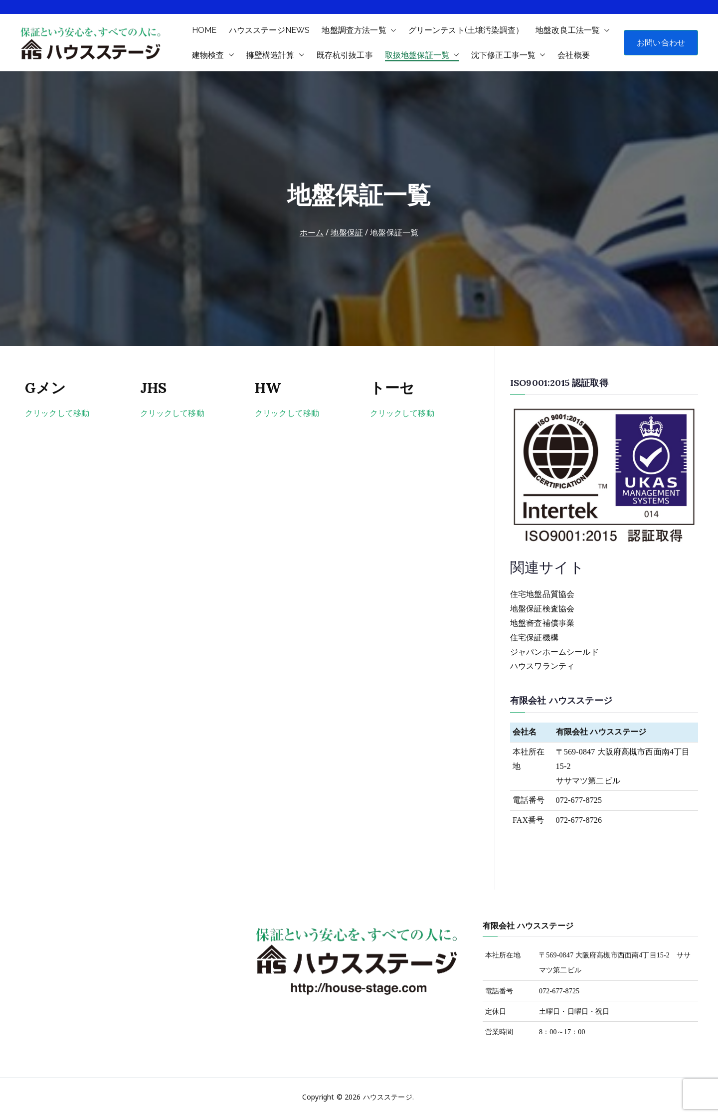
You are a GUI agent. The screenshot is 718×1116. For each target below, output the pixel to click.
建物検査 (213, 55)
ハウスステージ (387, 1097)
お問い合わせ (661, 42)
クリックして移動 (57, 413)
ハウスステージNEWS (269, 30)
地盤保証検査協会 (542, 608)
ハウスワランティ (542, 666)
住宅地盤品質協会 (542, 594)
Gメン (45, 387)
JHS (153, 387)
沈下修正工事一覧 (508, 55)
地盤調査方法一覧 (359, 30)
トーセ (392, 387)
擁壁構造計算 (275, 55)
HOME (204, 30)
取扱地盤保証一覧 (422, 55)
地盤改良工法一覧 (573, 30)
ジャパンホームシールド (554, 652)
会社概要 (573, 55)
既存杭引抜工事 (345, 55)
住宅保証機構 (534, 637)
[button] (391, 30)
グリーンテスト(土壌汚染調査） (466, 30)
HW (268, 387)
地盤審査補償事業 (542, 623)
